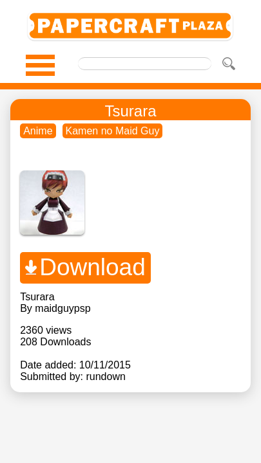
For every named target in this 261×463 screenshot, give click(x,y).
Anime (37, 130)
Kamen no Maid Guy (113, 130)
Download (92, 267)
